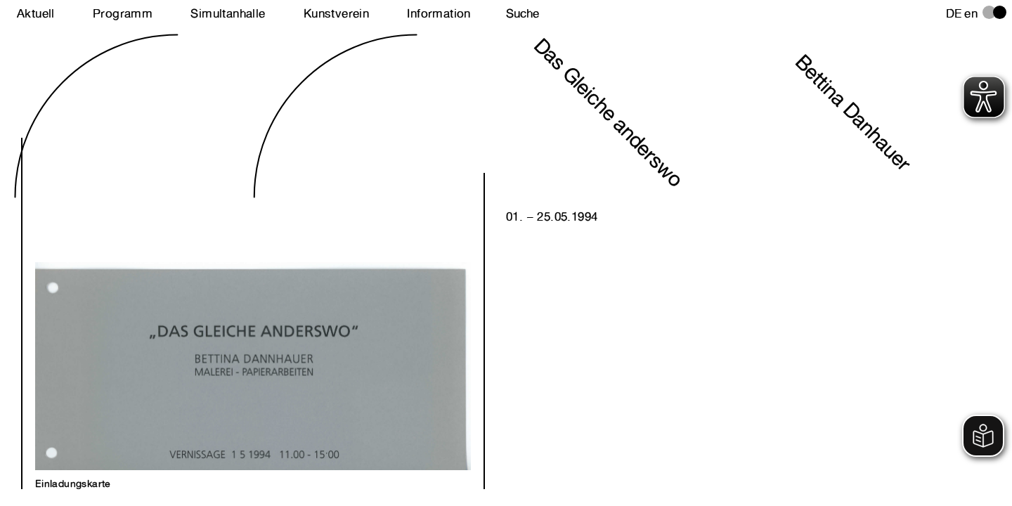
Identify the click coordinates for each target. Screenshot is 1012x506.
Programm (123, 13)
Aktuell (36, 13)
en (971, 13)
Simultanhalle (227, 13)
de (954, 13)
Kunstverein (336, 13)
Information (438, 13)
